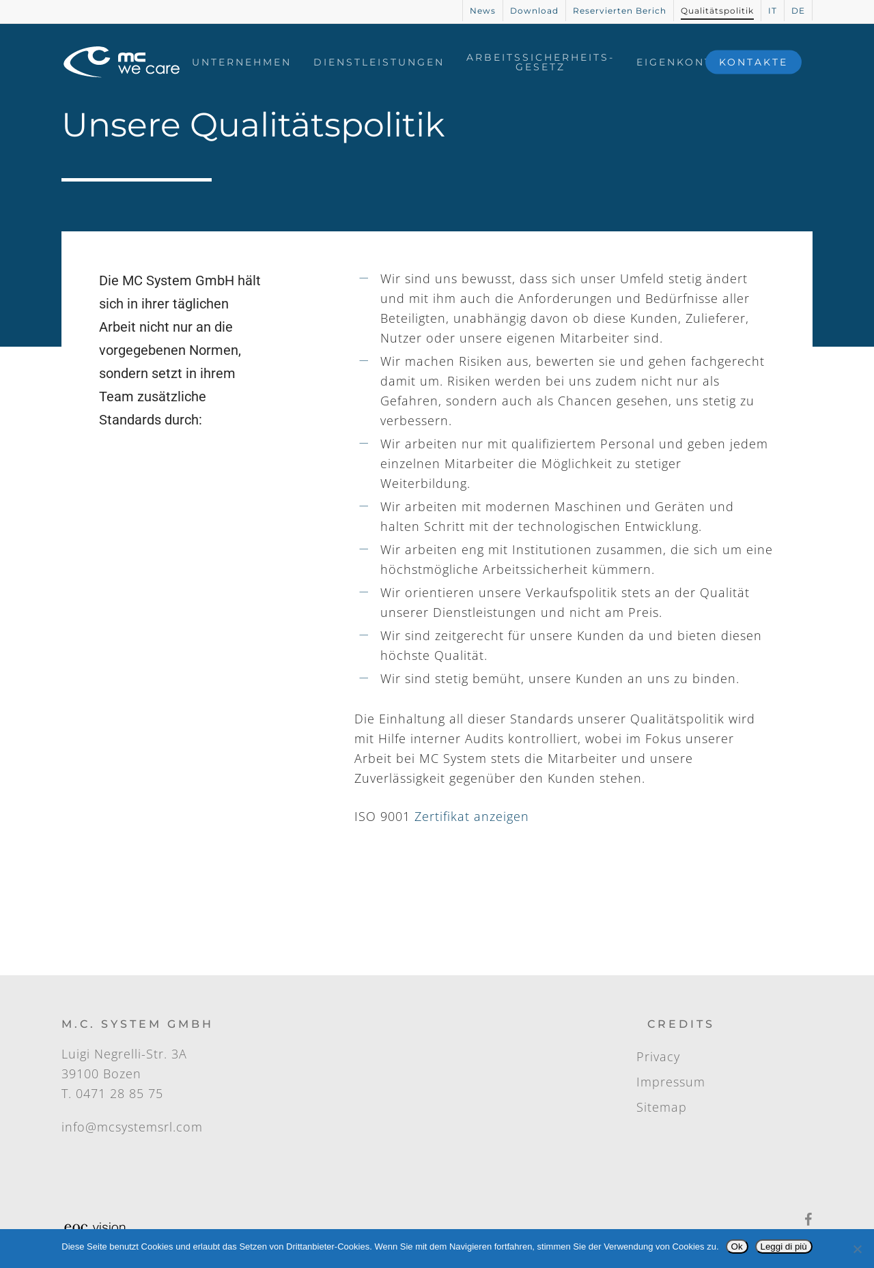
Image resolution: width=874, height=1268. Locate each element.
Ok (737, 1246)
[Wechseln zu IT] (772, 10)
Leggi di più (784, 1246)
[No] (857, 1249)
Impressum (670, 1082)
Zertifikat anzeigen (471, 816)
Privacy (658, 1056)
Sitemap (661, 1107)
